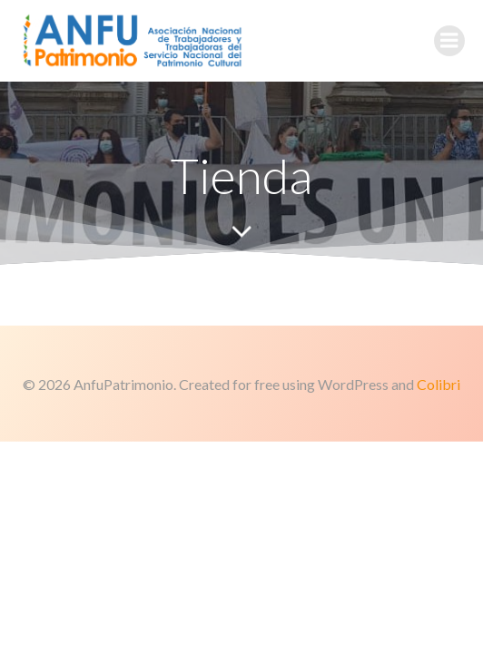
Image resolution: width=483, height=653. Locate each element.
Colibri (438, 384)
